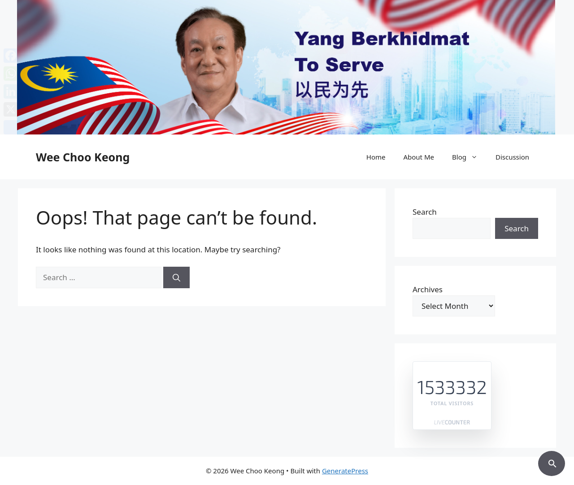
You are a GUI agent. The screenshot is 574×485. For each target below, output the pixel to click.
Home (376, 156)
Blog (469, 156)
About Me (418, 156)
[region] (287, 67)
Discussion (512, 156)
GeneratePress (345, 470)
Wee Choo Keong (83, 157)
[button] (551, 462)
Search (425, 212)
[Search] (176, 277)
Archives (428, 289)
